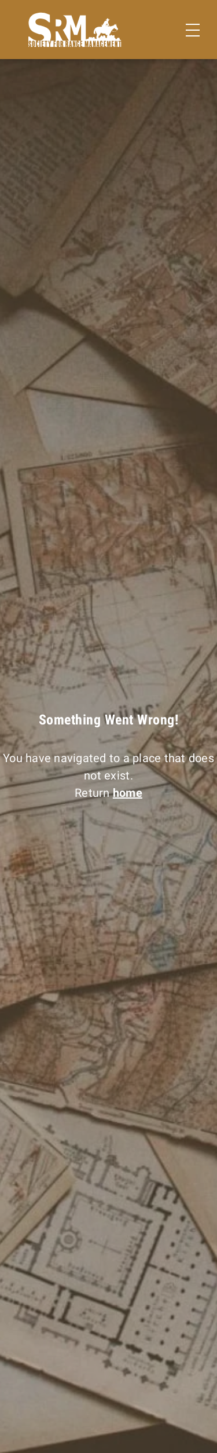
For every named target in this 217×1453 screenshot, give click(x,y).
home (127, 793)
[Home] (75, 29)
